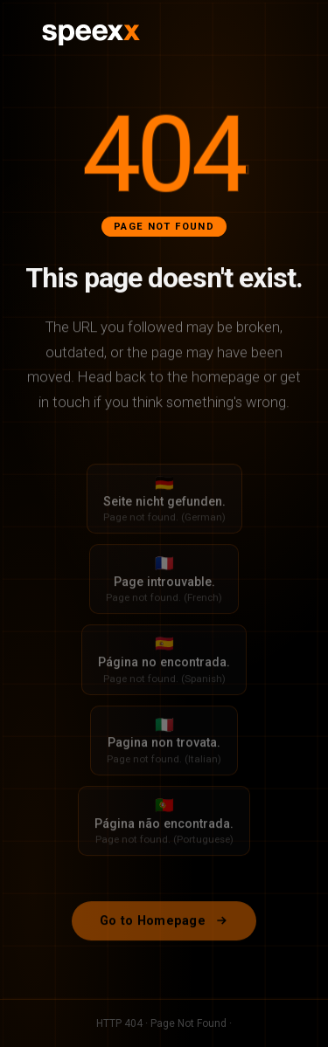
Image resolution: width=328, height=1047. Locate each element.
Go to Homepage (164, 926)
